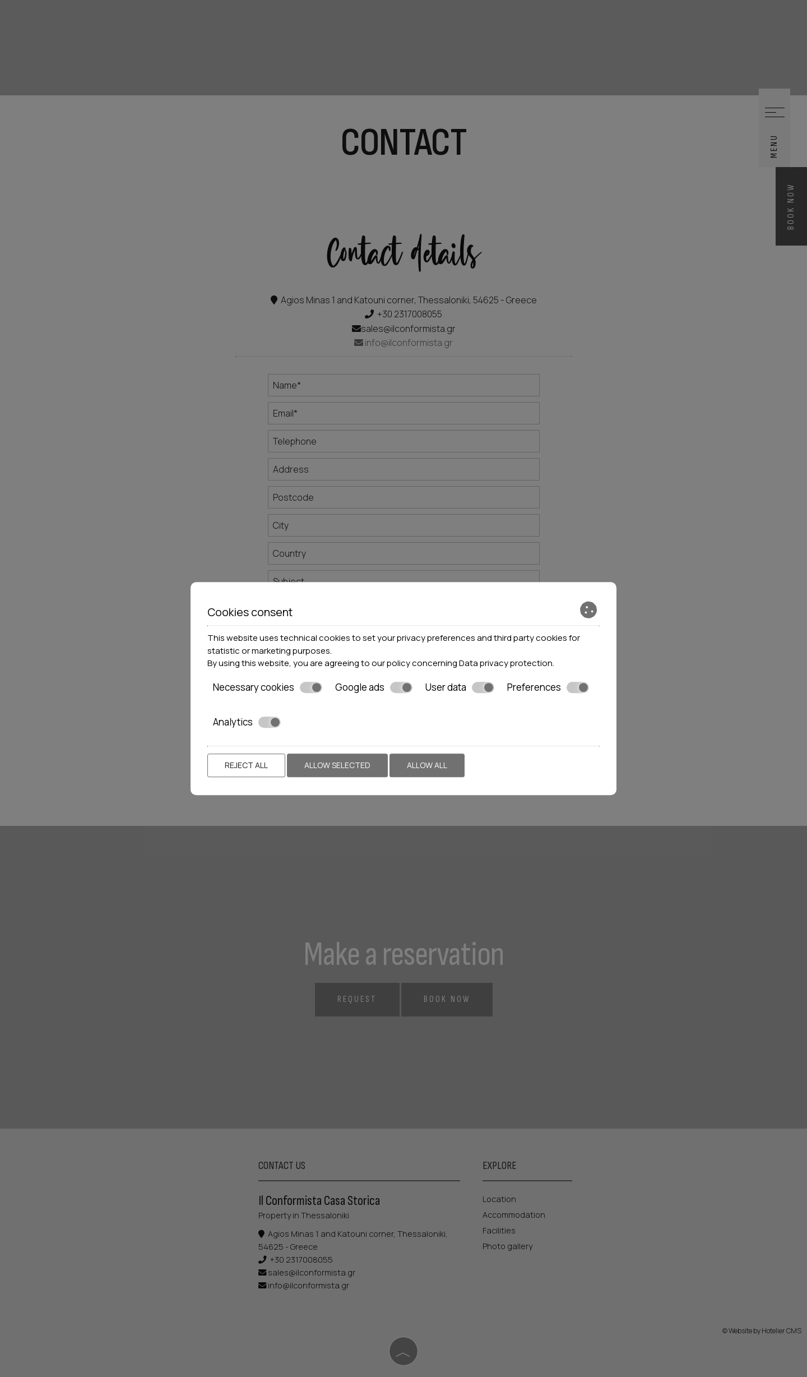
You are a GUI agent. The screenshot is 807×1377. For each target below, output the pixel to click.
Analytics (247, 722)
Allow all (427, 765)
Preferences (548, 687)
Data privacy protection (506, 663)
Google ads (373, 687)
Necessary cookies (267, 687)
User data (459, 687)
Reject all (246, 765)
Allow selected (337, 765)
